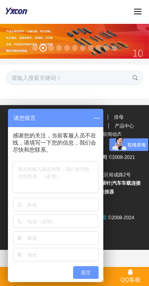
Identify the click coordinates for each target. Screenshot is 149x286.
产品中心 (124, 126)
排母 (119, 117)
